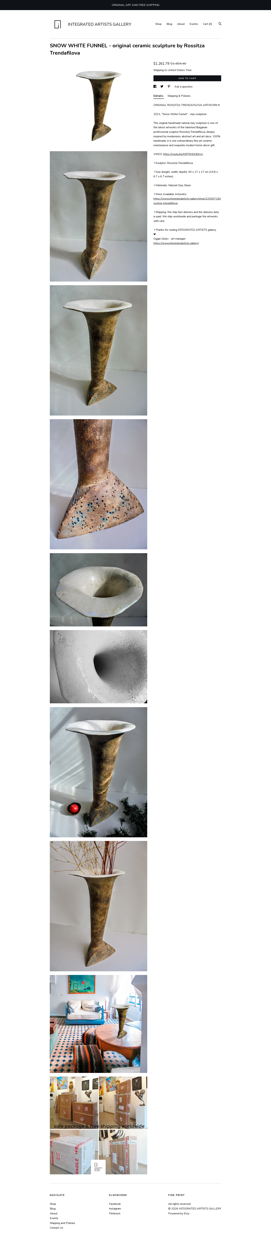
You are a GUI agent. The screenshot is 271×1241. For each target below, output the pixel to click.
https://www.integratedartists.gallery (175, 243)
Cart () (207, 24)
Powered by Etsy (178, 1213)
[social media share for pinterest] (169, 87)
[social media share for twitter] (162, 87)
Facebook (115, 1204)
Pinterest (114, 1213)
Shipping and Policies (62, 1223)
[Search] (220, 24)
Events (194, 24)
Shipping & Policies (179, 96)
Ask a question (183, 87)
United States (176, 70)
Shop (158, 24)
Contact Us (56, 1228)
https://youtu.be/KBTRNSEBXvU (183, 154)
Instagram (115, 1209)
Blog (169, 24)
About (181, 24)
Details (158, 96)
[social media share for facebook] (155, 87)
